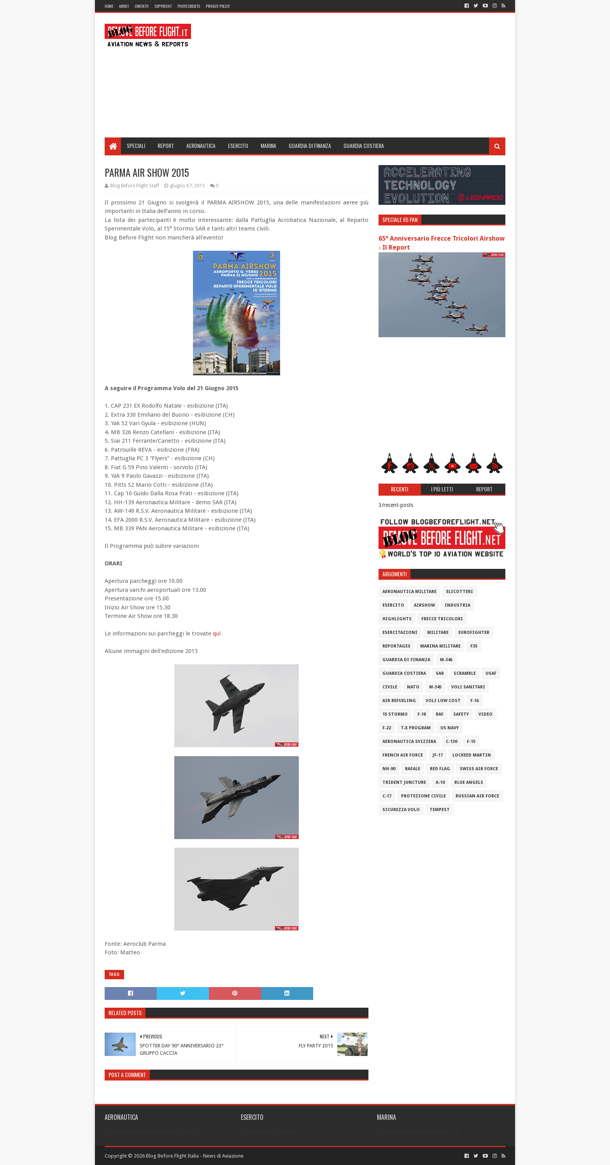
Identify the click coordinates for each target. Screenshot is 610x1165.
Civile (389, 687)
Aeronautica (201, 145)
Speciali (136, 145)
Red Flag (440, 768)
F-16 (474, 700)
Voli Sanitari (468, 687)
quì (217, 633)
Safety (461, 714)
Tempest (439, 809)
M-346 (446, 659)
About (124, 6)
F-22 (386, 727)
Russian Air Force (477, 796)
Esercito (238, 145)
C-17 (386, 796)
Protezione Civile (423, 796)
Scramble (465, 673)
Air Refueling (399, 700)
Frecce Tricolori (442, 618)
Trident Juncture (404, 782)
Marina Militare (440, 646)
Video (486, 714)
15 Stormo (395, 714)
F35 (473, 646)
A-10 (440, 782)
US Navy (449, 727)
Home (109, 6)
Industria (457, 605)
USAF (491, 673)
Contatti (142, 6)
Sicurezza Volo (401, 809)
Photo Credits (188, 6)
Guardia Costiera (364, 145)
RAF (439, 714)
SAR (440, 673)
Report (166, 145)
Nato (413, 687)
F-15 (471, 741)
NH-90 (388, 768)
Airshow (424, 605)
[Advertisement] (363, 75)
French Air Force (402, 755)
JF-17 (438, 755)
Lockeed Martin (471, 755)
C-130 (451, 741)
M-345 (435, 687)
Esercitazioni (399, 632)
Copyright (163, 6)
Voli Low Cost (443, 700)
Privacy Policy (218, 6)
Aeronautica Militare (409, 591)
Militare (438, 632)
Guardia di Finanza (310, 145)
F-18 (421, 714)
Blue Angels (468, 782)
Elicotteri (459, 591)
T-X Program (416, 727)
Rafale (412, 768)
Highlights (397, 618)
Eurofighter (473, 632)
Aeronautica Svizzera (409, 741)
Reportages (396, 646)
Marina (268, 145)
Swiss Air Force (479, 768)
